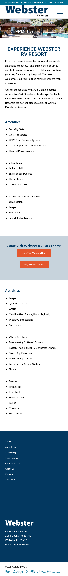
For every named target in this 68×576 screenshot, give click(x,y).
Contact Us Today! (55, 2)
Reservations (11, 458)
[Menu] (58, 11)
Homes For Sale (12, 463)
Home (8, 441)
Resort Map (11, 452)
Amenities (10, 447)
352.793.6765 (39, 2)
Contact (9, 474)
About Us (9, 468)
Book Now (10, 479)
